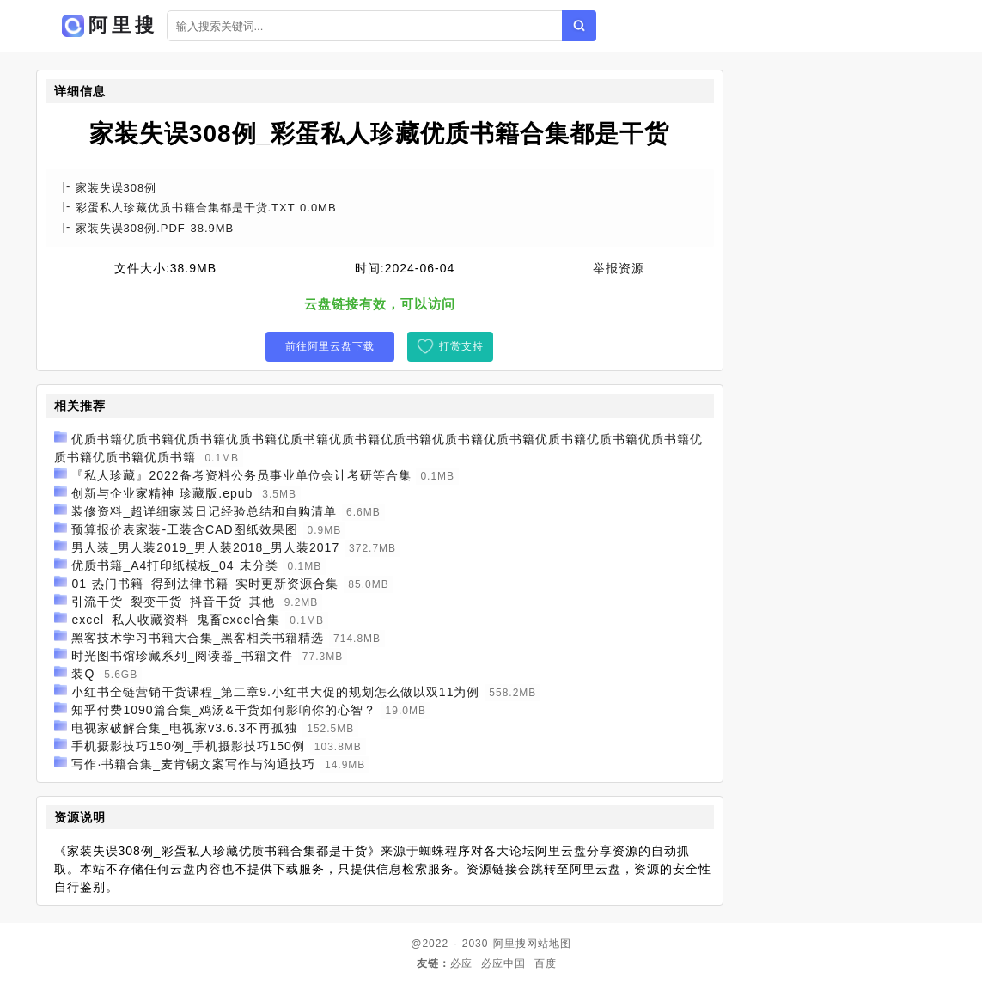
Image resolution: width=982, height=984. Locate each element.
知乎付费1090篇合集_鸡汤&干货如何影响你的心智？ (223, 710)
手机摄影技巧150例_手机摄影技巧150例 (188, 746)
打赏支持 (461, 346)
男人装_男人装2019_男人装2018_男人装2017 (205, 547)
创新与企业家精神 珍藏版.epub (162, 493)
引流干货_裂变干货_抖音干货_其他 (172, 601)
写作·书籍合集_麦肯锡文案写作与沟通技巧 (193, 764)
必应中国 (503, 963)
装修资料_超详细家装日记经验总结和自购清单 (204, 511)
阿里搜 (510, 944)
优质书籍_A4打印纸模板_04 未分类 (174, 565)
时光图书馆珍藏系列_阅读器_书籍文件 (182, 656)
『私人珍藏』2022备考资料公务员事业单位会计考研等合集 (241, 475)
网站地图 (549, 944)
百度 (545, 963)
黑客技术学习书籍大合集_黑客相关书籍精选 (197, 638)
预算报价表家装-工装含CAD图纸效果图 (184, 529)
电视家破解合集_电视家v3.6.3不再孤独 (184, 728)
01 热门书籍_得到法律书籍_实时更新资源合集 (205, 583)
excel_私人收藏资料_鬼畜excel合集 (175, 619)
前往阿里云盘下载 (330, 346)
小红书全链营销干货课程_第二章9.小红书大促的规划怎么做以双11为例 (275, 692)
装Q (83, 674)
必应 (461, 963)
